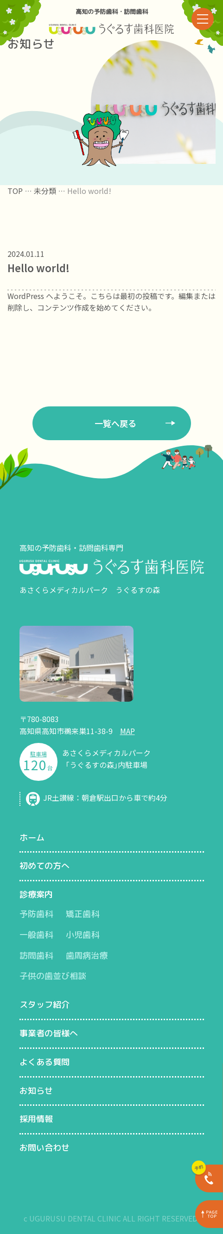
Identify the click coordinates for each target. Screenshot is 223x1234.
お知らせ (36, 1091)
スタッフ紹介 (44, 1004)
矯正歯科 (82, 914)
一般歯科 (36, 935)
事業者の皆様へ (48, 1033)
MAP (127, 730)
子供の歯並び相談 (52, 976)
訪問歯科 (36, 955)
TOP (15, 190)
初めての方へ (44, 866)
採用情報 (36, 1119)
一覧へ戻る (115, 423)
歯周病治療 (87, 955)
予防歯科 (36, 914)
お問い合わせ (44, 1147)
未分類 (45, 190)
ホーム (32, 837)
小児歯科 (82, 935)
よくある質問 (44, 1062)
